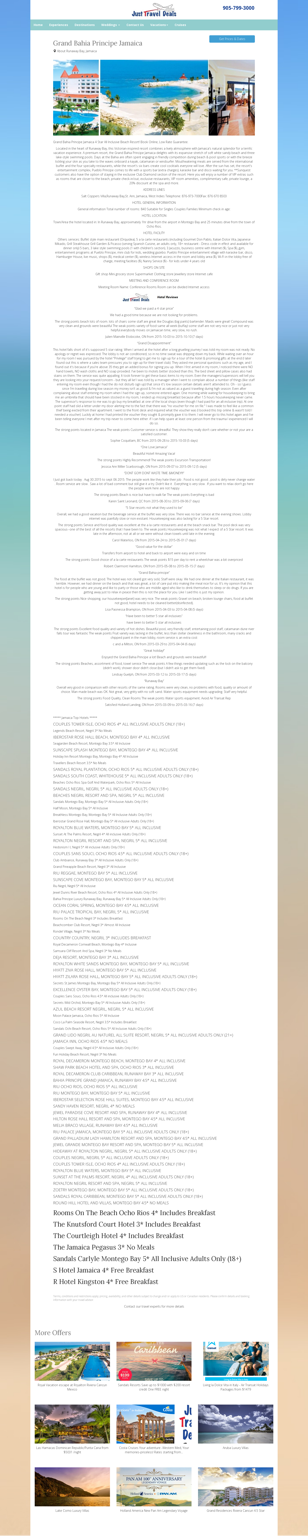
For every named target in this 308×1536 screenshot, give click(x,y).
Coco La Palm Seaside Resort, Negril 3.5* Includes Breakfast (95, 1022)
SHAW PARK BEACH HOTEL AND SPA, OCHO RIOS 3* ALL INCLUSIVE (113, 1067)
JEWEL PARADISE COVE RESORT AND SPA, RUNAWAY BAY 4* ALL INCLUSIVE (120, 1112)
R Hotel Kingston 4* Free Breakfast (105, 1281)
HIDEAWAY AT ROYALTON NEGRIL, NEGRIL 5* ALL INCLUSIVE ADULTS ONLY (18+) (125, 1151)
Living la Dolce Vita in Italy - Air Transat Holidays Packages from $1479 (235, 1366)
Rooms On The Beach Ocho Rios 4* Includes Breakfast (134, 1213)
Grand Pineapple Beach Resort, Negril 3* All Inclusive (89, 867)
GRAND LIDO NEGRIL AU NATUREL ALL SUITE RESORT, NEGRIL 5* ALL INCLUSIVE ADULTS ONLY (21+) (143, 1035)
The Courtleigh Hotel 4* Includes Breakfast (118, 1236)
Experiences (58, 25)
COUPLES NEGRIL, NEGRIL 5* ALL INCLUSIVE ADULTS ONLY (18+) (111, 1157)
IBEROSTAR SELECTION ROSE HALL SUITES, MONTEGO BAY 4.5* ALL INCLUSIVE (123, 1099)
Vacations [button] (159, 25)
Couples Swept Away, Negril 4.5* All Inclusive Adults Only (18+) (95, 1048)
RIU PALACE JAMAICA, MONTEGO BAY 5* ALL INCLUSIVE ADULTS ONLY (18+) (121, 1131)
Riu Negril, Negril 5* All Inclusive (74, 886)
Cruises (180, 25)
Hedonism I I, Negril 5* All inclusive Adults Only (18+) (89, 847)
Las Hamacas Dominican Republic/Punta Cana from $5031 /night (72, 1429)
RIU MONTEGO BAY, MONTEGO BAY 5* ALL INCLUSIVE (101, 1093)
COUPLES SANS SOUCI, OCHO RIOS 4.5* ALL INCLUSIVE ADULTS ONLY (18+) (120, 853)
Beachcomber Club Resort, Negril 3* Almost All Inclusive (91, 925)
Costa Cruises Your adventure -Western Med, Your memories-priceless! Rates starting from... (154, 1429)
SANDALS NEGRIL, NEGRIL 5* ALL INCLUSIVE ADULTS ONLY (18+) (110, 788)
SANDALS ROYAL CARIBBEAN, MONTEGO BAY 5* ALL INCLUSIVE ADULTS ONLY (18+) (128, 1196)
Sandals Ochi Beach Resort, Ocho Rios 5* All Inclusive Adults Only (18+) (102, 1029)
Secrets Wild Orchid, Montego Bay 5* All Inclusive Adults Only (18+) (99, 1003)
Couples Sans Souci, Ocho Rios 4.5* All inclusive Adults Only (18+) (98, 996)
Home (38, 25)
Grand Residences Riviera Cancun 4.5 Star (235, 1490)
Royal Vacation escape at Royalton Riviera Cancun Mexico (72, 1366)
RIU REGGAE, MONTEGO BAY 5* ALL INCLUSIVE (95, 873)
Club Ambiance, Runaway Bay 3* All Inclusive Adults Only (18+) (95, 860)
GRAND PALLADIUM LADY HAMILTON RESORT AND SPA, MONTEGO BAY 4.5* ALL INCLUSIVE (135, 1138)
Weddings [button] (110, 25)
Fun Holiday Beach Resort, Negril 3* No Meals (84, 1054)
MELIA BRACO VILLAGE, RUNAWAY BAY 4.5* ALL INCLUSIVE (105, 1125)
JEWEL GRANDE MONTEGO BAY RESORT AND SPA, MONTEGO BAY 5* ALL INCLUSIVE (128, 1144)
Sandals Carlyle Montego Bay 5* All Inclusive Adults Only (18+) (147, 1259)
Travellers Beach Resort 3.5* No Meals (79, 763)
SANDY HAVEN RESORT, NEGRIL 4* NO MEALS (94, 1106)
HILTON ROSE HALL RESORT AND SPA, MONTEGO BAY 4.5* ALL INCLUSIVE (119, 1118)
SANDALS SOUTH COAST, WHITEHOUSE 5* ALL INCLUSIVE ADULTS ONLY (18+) (123, 775)
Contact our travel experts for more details (154, 1306)
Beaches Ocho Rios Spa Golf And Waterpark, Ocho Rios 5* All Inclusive (102, 782)
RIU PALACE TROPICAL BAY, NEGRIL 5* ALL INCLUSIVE (101, 911)
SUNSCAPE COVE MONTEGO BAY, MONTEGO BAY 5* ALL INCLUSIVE (113, 879)
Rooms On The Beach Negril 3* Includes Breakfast (88, 918)
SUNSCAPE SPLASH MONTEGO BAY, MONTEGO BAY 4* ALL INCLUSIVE (115, 749)
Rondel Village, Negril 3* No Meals (76, 931)
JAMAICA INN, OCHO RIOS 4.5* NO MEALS (90, 1041)
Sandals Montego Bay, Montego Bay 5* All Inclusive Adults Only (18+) (100, 802)
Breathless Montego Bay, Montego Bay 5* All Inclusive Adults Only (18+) (102, 815)
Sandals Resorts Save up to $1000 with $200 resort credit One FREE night (154, 1366)
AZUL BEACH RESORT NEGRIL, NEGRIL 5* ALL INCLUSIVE (103, 1009)
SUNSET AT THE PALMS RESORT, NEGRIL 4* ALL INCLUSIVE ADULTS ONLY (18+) (123, 1176)
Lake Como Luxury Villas (72, 1490)
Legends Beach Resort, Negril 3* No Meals (82, 731)
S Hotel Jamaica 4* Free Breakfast (103, 1270)
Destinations (85, 25)
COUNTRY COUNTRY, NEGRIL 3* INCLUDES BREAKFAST (102, 937)
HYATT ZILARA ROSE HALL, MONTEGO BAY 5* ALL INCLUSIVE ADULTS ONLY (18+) (125, 976)
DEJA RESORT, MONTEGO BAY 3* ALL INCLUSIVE (96, 957)
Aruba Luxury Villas (235, 1427)
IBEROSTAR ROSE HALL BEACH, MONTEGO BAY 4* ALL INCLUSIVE (111, 737)
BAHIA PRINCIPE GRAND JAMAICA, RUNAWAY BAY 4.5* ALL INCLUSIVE (115, 1080)
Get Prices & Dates (232, 39)
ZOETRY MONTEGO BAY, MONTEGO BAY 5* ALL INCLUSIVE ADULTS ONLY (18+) (123, 1189)
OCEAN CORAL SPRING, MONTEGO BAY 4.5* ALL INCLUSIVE (106, 905)
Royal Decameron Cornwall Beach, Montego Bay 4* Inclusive (95, 944)
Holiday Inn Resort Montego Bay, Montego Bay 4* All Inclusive (95, 756)
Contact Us (135, 25)
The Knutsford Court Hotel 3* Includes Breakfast (127, 1224)
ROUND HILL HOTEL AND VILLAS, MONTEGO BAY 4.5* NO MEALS (111, 1202)
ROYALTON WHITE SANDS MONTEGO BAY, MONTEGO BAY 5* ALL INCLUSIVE (121, 963)
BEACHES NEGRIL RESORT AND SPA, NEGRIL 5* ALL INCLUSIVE (108, 795)
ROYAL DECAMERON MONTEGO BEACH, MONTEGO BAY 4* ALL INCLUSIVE (119, 1060)
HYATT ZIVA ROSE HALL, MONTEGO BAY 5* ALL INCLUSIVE (104, 970)
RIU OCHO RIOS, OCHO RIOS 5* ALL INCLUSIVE (95, 1086)
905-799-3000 (238, 8)
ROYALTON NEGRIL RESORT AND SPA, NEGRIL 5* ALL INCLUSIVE (110, 840)
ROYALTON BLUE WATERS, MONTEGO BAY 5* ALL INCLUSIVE (107, 827)
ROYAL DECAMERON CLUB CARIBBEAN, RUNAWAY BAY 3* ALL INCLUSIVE (118, 1073)
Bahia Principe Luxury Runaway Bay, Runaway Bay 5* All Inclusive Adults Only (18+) (109, 899)
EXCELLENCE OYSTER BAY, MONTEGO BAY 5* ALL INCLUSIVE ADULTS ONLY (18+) (125, 989)
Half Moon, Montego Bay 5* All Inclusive (80, 808)
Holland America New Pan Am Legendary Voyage (154, 1490)
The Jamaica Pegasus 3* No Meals (103, 1247)
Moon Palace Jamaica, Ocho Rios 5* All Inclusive (86, 1016)
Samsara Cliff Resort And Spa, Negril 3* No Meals (87, 951)
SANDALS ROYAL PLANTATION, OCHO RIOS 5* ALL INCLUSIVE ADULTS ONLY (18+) (125, 769)
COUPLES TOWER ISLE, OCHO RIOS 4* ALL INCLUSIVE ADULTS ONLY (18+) (119, 724)
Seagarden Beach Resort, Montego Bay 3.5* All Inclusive (91, 743)
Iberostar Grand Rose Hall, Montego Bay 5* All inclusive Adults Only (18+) (103, 821)
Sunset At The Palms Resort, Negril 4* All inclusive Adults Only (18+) (99, 834)
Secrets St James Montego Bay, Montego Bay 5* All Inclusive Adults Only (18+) (106, 983)
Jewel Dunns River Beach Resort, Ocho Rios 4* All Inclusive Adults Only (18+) (105, 892)
